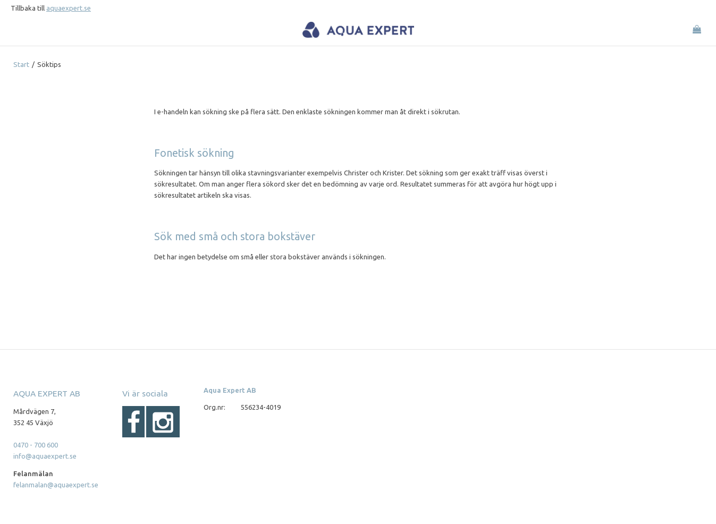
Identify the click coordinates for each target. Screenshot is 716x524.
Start (21, 64)
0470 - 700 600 (35, 445)
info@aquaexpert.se (45, 456)
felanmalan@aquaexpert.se (55, 484)
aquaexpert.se (68, 8)
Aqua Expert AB (230, 390)
